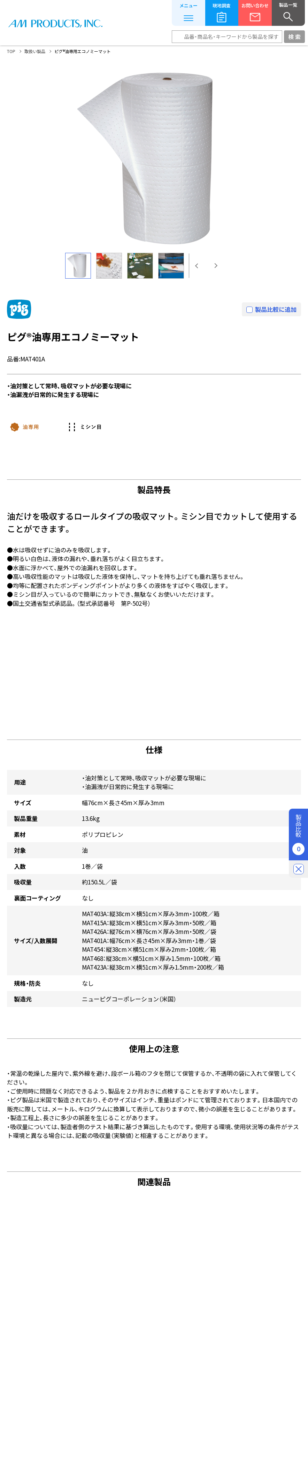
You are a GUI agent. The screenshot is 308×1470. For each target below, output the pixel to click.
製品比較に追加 (276, 309)
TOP (11, 51)
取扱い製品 (34, 51)
